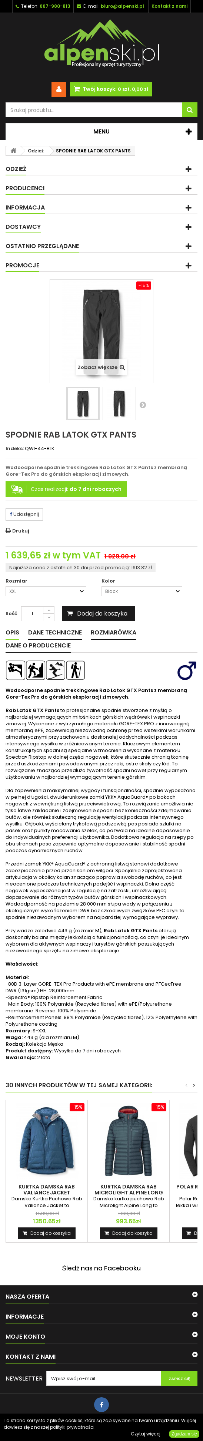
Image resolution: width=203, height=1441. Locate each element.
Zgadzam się (184, 1434)
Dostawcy (23, 226)
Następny (142, 404)
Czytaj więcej (145, 1434)
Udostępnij (24, 514)
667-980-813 (55, 6)
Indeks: (15, 448)
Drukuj (20, 530)
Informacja (25, 207)
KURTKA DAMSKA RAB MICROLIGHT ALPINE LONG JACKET (128, 1192)
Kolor (109, 581)
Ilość (11, 613)
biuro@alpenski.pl (122, 6)
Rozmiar (17, 581)
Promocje (22, 265)
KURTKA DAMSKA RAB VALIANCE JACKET (47, 1190)
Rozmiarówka (113, 632)
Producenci (25, 188)
